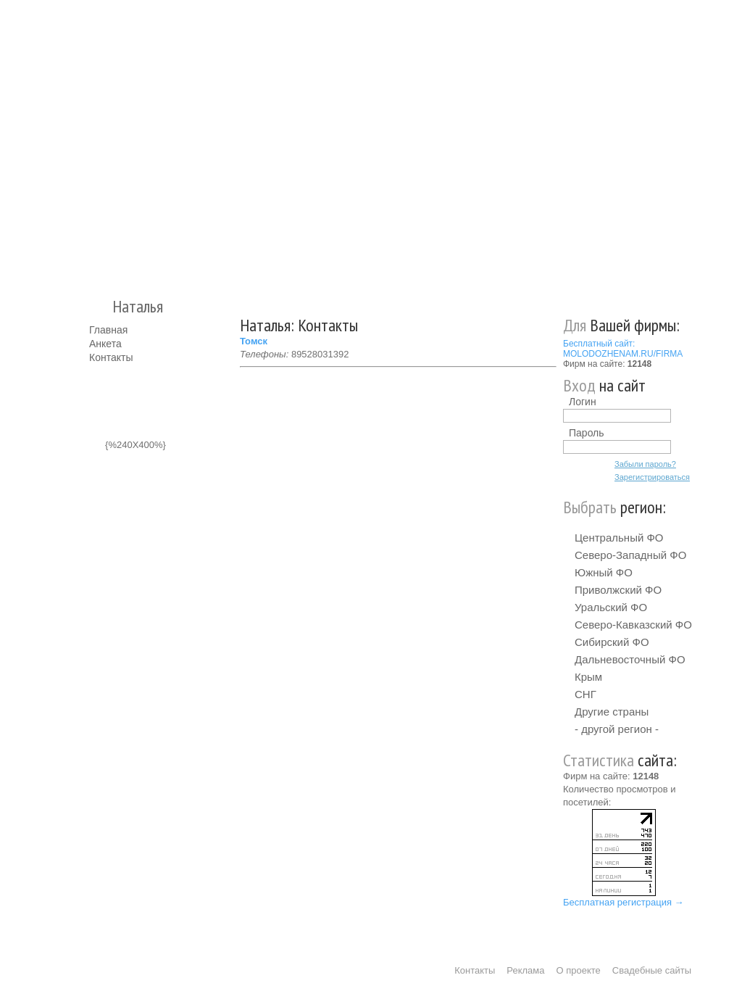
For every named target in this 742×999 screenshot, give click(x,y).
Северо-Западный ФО (630, 555)
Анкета (105, 343)
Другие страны (612, 711)
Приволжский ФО (618, 590)
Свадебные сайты (651, 970)
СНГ (585, 694)
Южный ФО (604, 572)
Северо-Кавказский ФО (633, 624)
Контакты (111, 357)
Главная (108, 330)
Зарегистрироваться (652, 477)
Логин (582, 401)
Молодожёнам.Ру (95, 141)
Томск (253, 341)
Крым (588, 677)
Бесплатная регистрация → (623, 902)
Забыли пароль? (645, 464)
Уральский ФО (611, 607)
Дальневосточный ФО (630, 659)
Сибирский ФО (612, 642)
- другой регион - (617, 729)
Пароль (586, 433)
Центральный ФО (619, 537)
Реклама (525, 970)
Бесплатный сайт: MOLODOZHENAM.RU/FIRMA (623, 349)
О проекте (578, 970)
